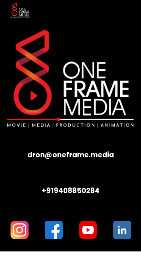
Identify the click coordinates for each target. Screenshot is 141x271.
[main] (70, 155)
